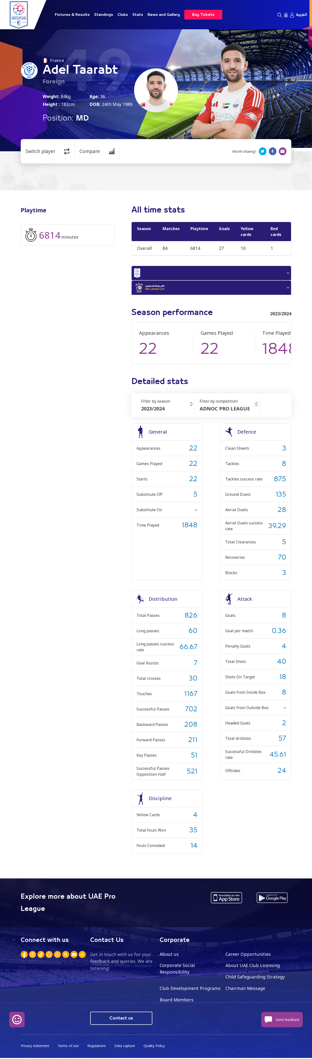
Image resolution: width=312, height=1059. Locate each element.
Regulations (97, 1047)
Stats (137, 14)
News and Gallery (163, 14)
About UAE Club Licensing (252, 966)
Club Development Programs (190, 989)
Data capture (125, 1047)
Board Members (177, 1001)
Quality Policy (155, 1047)
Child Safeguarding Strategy (255, 978)
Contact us (121, 1019)
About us (169, 955)
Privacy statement (35, 1047)
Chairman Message (245, 989)
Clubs (122, 14)
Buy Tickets (203, 14)
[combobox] (168, 409)
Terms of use (68, 1047)
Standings (103, 14)
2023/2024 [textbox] (153, 409)
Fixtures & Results (72, 14)
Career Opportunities (248, 955)
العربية (301, 14)
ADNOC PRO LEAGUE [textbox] (225, 409)
